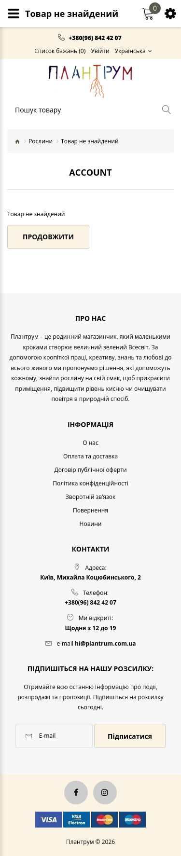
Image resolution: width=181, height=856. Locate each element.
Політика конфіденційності (90, 483)
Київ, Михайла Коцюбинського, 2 (90, 577)
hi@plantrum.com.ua (105, 643)
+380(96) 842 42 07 (95, 38)
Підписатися (130, 736)
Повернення (90, 510)
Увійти (100, 51)
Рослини (40, 141)
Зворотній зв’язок (90, 497)
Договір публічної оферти (90, 470)
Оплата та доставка (90, 456)
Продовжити (48, 236)
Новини (91, 524)
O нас (90, 443)
